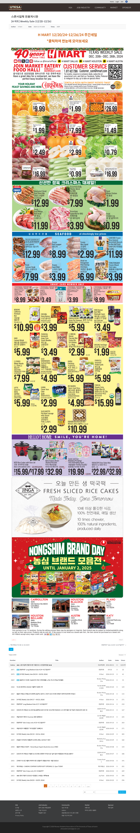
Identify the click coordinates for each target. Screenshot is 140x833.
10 (79, 786)
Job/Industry (83, 8)
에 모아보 (75, 41)
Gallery (64, 810)
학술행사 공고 (42, 813)
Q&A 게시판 (65, 808)
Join (122, 2)
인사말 (17, 808)
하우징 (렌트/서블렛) (90, 810)
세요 (85, 41)
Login (117, 2)
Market (114, 8)
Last (88, 786)
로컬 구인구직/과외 (67, 815)
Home (112, 2)
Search (122, 792)
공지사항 (17, 813)
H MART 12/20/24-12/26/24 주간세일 (67, 34)
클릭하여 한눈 (58, 41)
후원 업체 (110, 808)
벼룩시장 (87, 808)
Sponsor (126, 8)
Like (14, 640)
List (11, 649)
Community (100, 8)
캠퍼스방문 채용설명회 (44, 808)
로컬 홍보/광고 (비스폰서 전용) (70, 813)
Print (121, 640)
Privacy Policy (19, 815)
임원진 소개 (18, 810)
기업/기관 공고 (42, 810)
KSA (70, 8)
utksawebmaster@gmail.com (70, 829)
